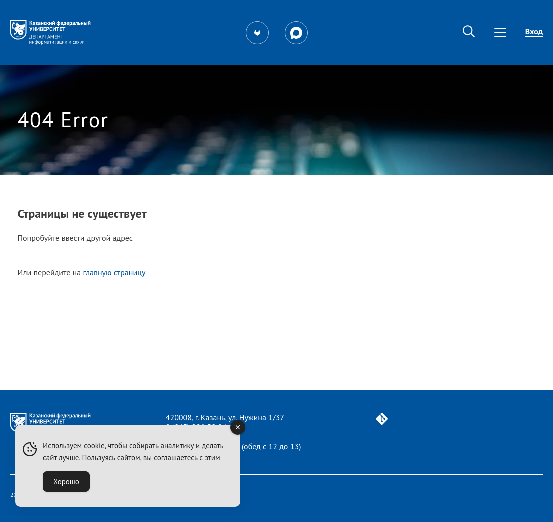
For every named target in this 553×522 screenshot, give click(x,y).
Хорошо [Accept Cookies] (66, 481)
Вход (534, 31)
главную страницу (114, 272)
